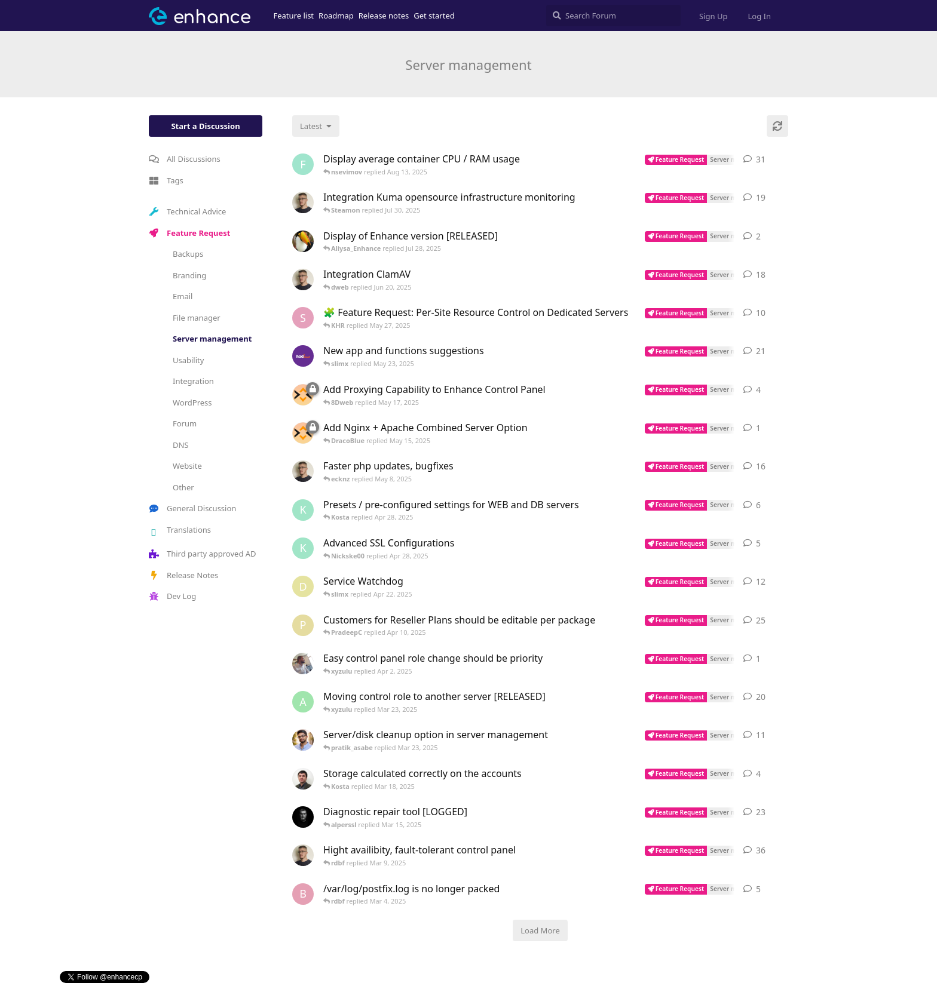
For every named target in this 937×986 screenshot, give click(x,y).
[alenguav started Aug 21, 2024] (303, 701)
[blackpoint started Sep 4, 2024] (303, 894)
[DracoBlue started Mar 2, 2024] (303, 817)
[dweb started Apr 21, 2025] (303, 586)
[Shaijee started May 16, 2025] (303, 317)
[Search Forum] (613, 15)
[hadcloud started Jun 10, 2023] (303, 356)
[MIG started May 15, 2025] (303, 395)
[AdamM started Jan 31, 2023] (303, 202)
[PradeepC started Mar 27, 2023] (303, 625)
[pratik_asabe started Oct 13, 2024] (303, 740)
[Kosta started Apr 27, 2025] (303, 510)
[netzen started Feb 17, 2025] (303, 241)
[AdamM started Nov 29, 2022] (303, 279)
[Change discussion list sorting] (315, 126)
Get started (434, 15)
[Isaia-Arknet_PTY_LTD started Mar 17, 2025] (303, 779)
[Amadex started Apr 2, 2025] (303, 663)
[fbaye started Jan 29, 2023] (303, 164)
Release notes (384, 15)
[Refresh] (777, 126)
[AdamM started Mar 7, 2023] (303, 471)
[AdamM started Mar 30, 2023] (303, 855)
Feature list (294, 15)
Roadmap (336, 15)
